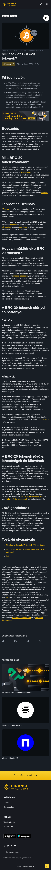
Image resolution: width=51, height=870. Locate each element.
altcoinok (44, 193)
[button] (46, 4)
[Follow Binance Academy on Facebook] (4, 846)
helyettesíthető (26, 172)
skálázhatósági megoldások (16, 499)
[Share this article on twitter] (3, 641)
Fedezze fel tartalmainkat (25, 775)
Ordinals (13, 224)
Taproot (6, 209)
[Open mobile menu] (46, 4)
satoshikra (23, 227)
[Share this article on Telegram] (27, 641)
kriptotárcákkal (43, 420)
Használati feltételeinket (21, 618)
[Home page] (10, 4)
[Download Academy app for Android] (24, 836)
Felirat (8, 556)
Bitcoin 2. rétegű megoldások (32, 496)
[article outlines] (46, 18)
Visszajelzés (8, 827)
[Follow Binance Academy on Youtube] (15, 845)
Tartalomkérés (9, 822)
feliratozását (6, 227)
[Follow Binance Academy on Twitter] (8, 845)
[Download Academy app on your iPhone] (10, 836)
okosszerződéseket (20, 276)
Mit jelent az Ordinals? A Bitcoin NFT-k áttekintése (25, 545)
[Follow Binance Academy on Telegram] (11, 846)
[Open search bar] (41, 4)
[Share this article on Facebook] (15, 641)
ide (7, 597)
